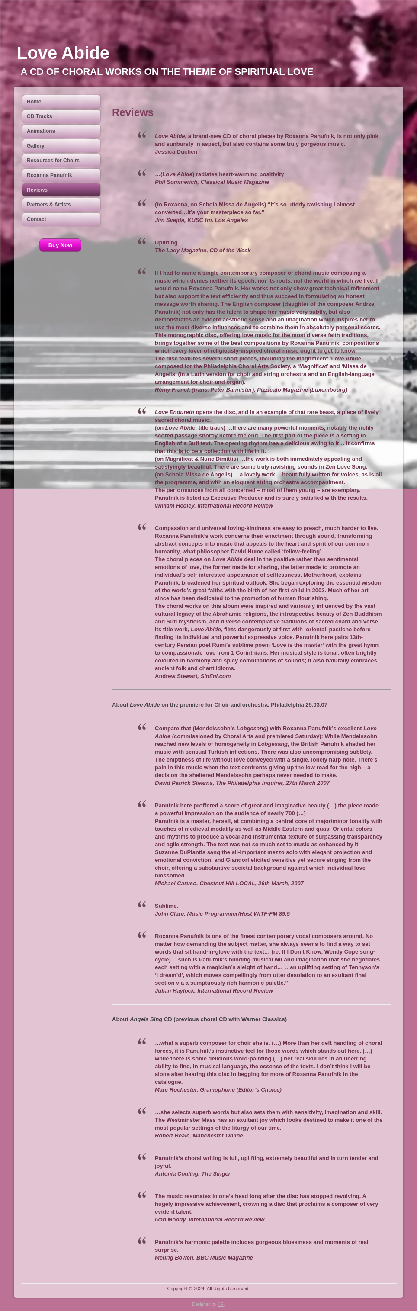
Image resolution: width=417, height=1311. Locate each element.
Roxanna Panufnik (49, 175)
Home (34, 102)
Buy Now (60, 245)
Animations (41, 131)
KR (221, 1304)
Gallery (36, 146)
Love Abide (63, 52)
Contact (36, 219)
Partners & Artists (49, 205)
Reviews (37, 190)
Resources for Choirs (53, 160)
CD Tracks (39, 116)
